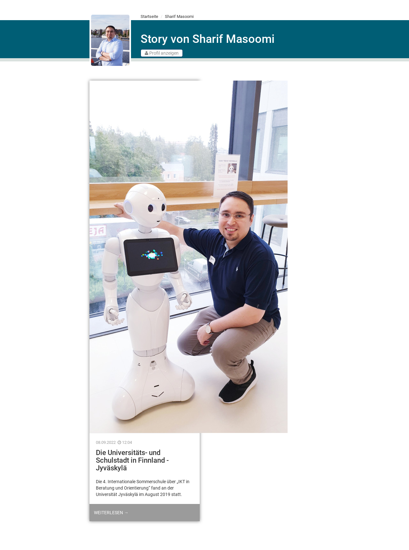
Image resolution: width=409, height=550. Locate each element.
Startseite (149, 16)
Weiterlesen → (111, 512)
